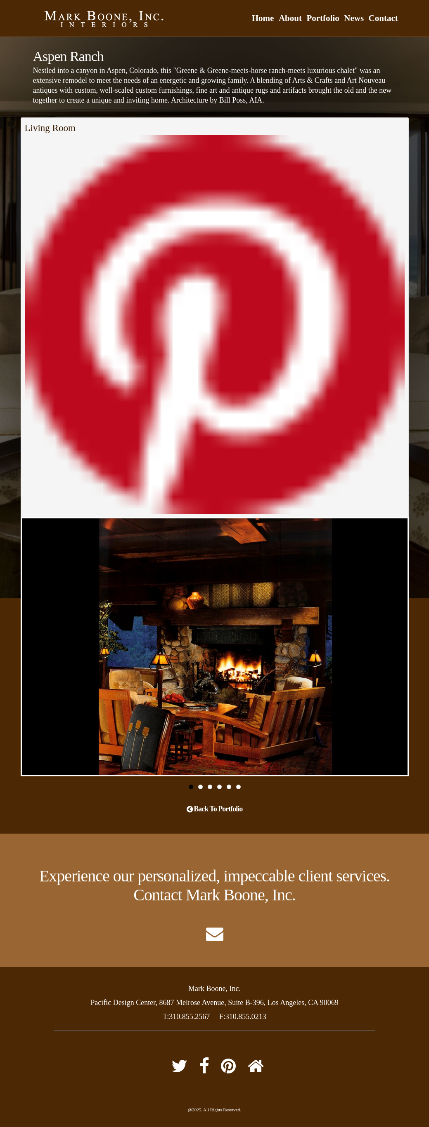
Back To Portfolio (215, 809)
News (354, 18)
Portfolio (322, 18)
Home (263, 18)
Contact (383, 18)
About (290, 18)
